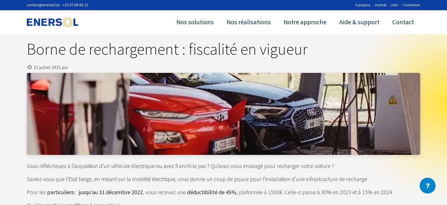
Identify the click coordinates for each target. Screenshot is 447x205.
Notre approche (305, 22)
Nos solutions (195, 22)
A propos (362, 5)
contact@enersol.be (43, 5)
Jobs (394, 5)
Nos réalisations (249, 22)
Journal (380, 5)
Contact (403, 22)
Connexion (411, 5)
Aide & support (359, 22)
